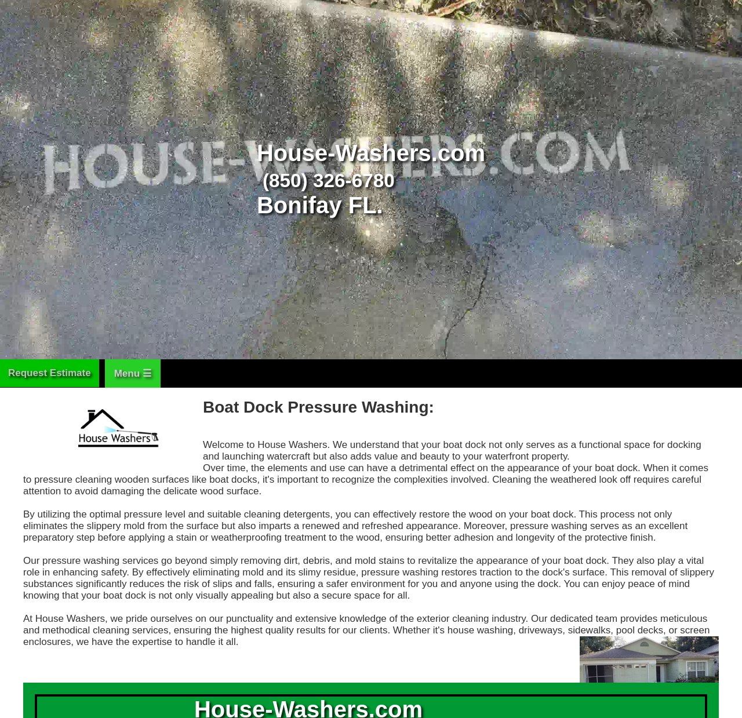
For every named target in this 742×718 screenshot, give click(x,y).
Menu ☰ (132, 373)
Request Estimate (49, 372)
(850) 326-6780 (329, 180)
